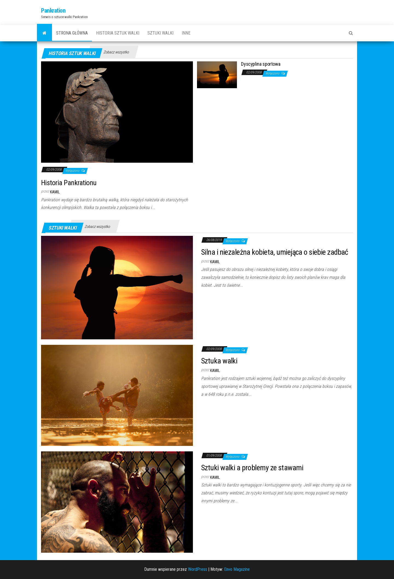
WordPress (197, 569)
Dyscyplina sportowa (260, 64)
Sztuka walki (219, 360)
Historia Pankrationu (69, 183)
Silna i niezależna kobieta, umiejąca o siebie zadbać (274, 252)
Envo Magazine (237, 569)
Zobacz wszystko (116, 52)
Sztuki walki (160, 33)
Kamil (55, 192)
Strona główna (72, 33)
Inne (186, 33)
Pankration (53, 10)
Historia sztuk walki (117, 33)
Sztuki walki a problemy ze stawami (252, 467)
